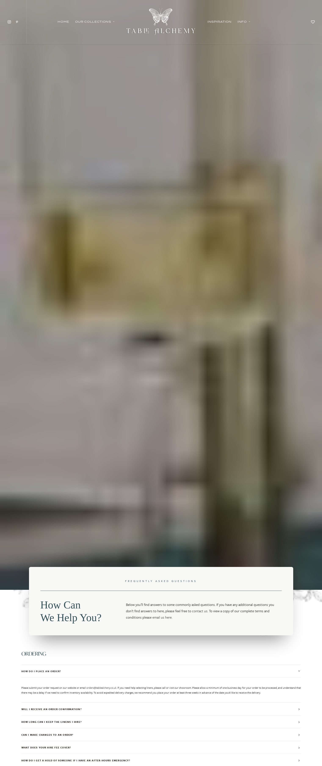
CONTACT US (256, 735)
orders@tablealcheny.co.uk (101, 215)
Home (63, 22)
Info (244, 22)
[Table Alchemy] (161, 22)
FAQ (209, 735)
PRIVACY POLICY (161, 735)
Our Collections (95, 22)
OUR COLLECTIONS (65, 735)
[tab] (161, 198)
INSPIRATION (113, 735)
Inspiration (219, 22)
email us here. (162, 144)
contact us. (200, 138)
